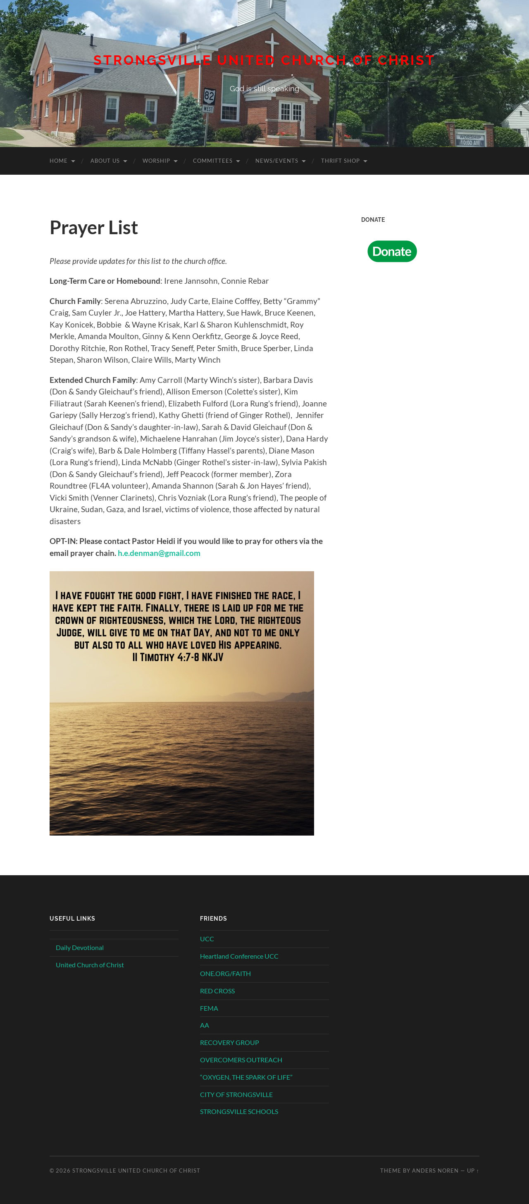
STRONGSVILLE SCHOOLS (239, 1111)
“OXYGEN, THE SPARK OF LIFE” (246, 1077)
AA (204, 1025)
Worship (156, 160)
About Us (105, 160)
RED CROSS (217, 991)
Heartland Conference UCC (239, 956)
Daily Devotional (80, 947)
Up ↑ (473, 1170)
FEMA (209, 1008)
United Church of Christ (90, 965)
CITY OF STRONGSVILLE (236, 1094)
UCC (207, 939)
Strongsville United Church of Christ (264, 60)
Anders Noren (435, 1170)
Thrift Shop (340, 160)
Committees (213, 160)
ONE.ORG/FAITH (225, 973)
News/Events (276, 160)
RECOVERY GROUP (229, 1042)
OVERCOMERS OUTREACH (241, 1060)
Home (59, 160)
